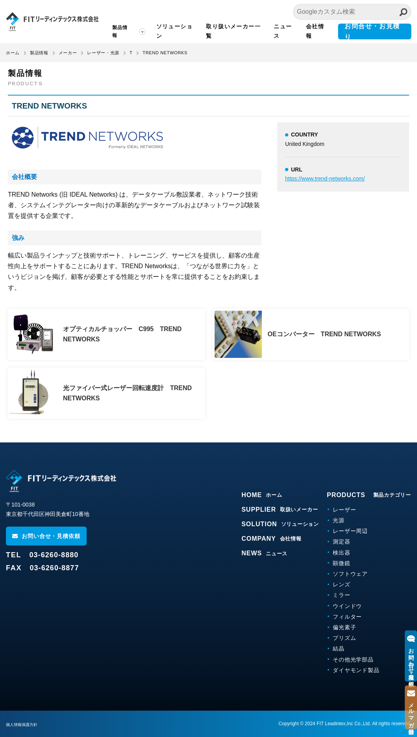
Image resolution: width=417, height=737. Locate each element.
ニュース (283, 31)
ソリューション (174, 31)
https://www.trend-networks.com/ (325, 178)
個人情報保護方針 (25, 724)
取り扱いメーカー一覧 (233, 31)
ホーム (13, 52)
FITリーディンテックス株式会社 (52, 21)
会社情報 (315, 31)
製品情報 (120, 31)
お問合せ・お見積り (372, 31)
